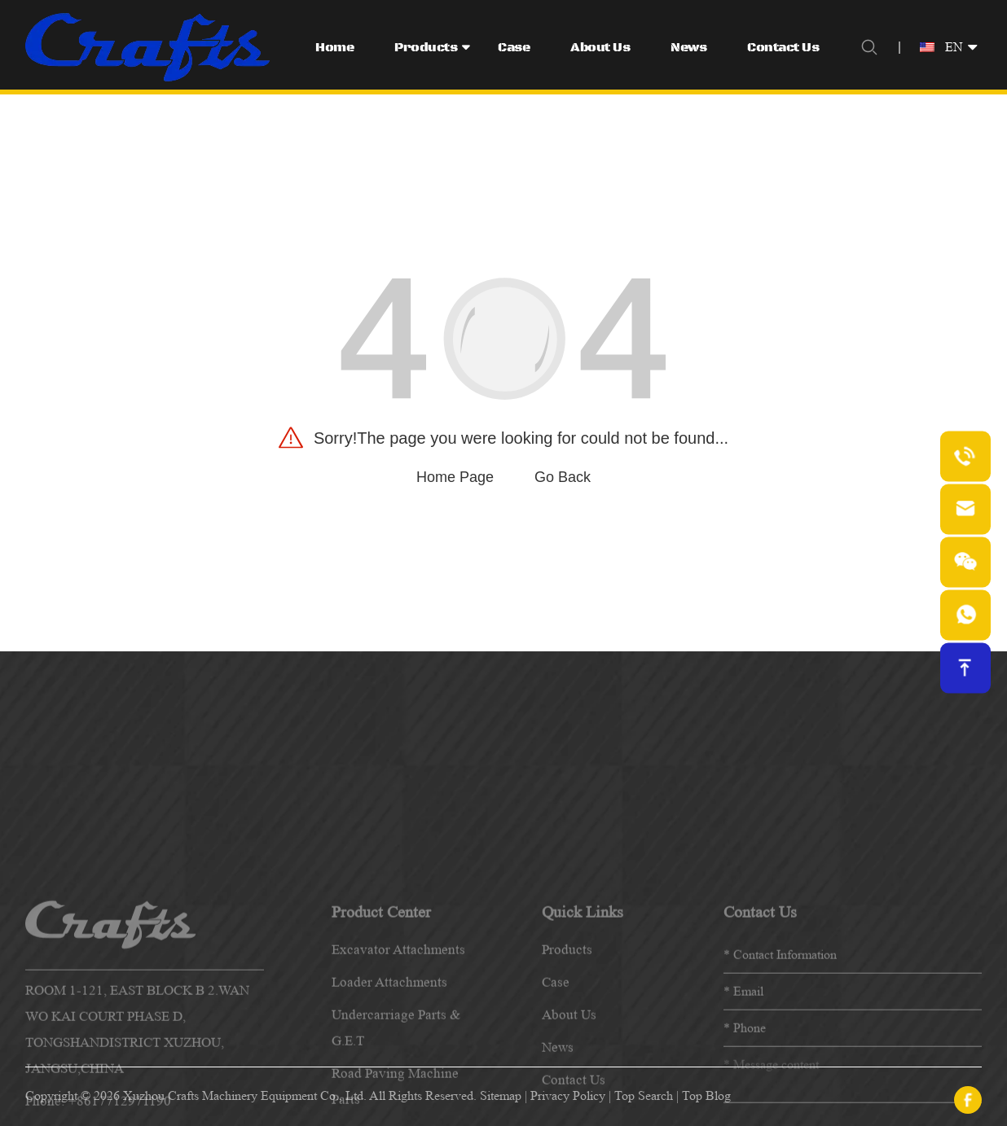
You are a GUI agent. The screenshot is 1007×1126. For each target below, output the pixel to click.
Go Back (562, 477)
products (567, 1071)
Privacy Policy (567, 1095)
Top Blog (706, 1095)
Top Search (643, 1095)
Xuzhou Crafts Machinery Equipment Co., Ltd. (245, 1095)
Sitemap (500, 1095)
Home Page (455, 477)
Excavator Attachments (398, 1071)
